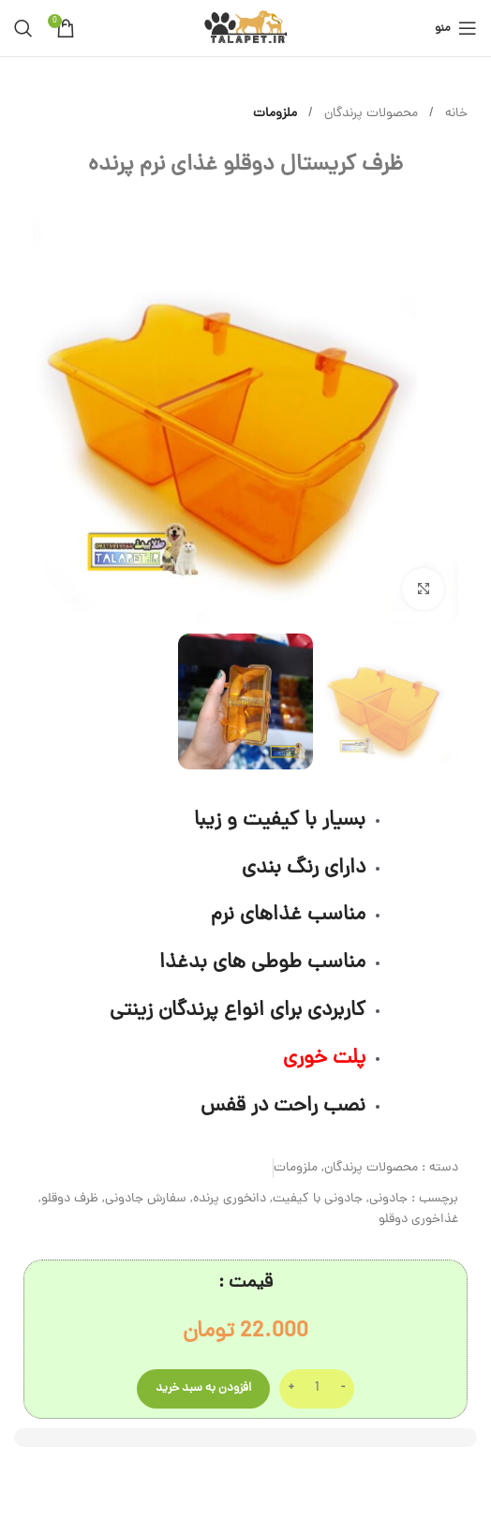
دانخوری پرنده (229, 1199)
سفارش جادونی (145, 1199)
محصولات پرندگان (369, 114)
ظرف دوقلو (69, 1199)
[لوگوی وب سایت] (245, 29)
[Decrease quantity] (342, 1389)
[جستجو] (23, 28)
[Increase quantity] (291, 1389)
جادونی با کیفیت (318, 1199)
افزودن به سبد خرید (203, 1388)
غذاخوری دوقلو (418, 1220)
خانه (454, 114)
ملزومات (275, 114)
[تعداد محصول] (317, 1389)
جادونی (388, 1199)
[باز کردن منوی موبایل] (455, 28)
